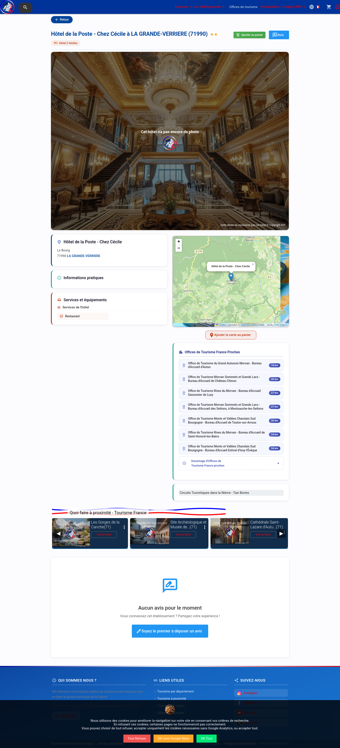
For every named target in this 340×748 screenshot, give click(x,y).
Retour (62, 19)
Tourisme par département (173, 691)
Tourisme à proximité (169, 698)
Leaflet (221, 325)
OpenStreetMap (249, 325)
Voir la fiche (103, 534)
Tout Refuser (137, 738)
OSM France (281, 325)
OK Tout (206, 738)
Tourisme (184, 7)
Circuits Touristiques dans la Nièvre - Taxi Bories (214, 493)
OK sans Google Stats (173, 738)
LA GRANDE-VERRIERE (83, 256)
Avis (278, 35)
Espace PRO (295, 7)
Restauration (272, 7)
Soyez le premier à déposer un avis (169, 631)
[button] (231, 277)
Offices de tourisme (243, 7)
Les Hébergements (209, 7)
